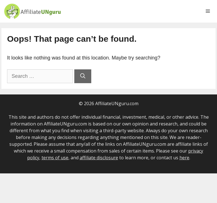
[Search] (82, 76)
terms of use (55, 158)
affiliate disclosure (99, 158)
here (184, 158)
